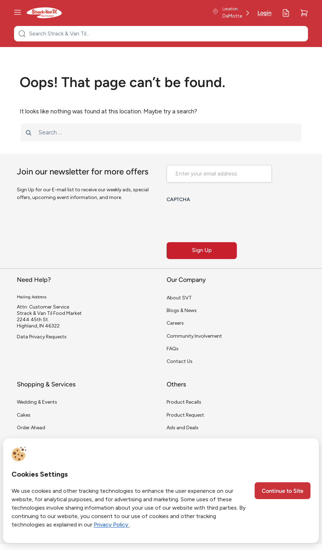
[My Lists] (286, 13)
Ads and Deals (183, 428)
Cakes (24, 415)
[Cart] (304, 12)
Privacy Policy (111, 524)
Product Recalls (184, 402)
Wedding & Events (37, 402)
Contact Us (180, 361)
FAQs (173, 349)
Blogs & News (182, 310)
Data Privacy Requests (42, 337)
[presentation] (220, 220)
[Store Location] (231, 13)
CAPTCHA (178, 200)
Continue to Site (282, 491)
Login (264, 13)
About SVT (179, 298)
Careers (175, 323)
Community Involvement (194, 336)
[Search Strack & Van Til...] (165, 33)
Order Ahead (31, 428)
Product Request (185, 415)
